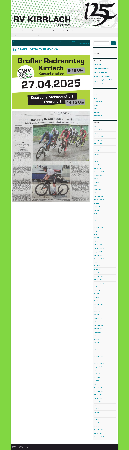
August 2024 (98, 175)
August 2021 (98, 252)
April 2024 (97, 182)
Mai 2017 (97, 342)
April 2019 (97, 297)
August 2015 (98, 402)
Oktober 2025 (98, 144)
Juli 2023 (96, 203)
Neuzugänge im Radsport (101, 68)
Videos (34, 31)
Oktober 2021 (98, 245)
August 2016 (98, 367)
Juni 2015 (97, 409)
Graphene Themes (26, 447)
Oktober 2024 (98, 168)
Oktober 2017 (98, 328)
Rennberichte (98, 112)
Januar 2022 (97, 241)
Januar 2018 (97, 321)
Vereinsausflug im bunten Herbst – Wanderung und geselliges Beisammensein (104, 82)
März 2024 (97, 185)
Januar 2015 (97, 422)
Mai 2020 (97, 266)
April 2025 (97, 157)
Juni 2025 (97, 150)
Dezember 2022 (98, 224)
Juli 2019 (96, 286)
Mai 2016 (97, 377)
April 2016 (97, 381)
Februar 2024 (98, 189)
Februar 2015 (98, 419)
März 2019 (97, 300)
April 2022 (97, 234)
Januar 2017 (97, 349)
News (96, 108)
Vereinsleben (98, 115)
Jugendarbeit (98, 101)
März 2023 (97, 217)
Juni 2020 (97, 262)
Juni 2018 (97, 311)
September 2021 (99, 248)
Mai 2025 (97, 154)
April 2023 (97, 213)
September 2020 (99, 259)
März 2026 (97, 126)
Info (95, 98)
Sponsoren (25, 31)
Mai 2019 (97, 293)
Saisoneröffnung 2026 (100, 72)
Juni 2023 (97, 206)
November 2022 (98, 227)
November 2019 (98, 276)
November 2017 (98, 325)
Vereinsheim (31, 35)
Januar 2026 (97, 133)
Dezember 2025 (98, 137)
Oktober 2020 (98, 255)
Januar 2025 (97, 164)
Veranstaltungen (78, 31)
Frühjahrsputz (98, 64)
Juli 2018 (96, 307)
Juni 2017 (97, 339)
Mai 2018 (97, 314)
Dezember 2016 (98, 353)
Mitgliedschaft (40, 35)
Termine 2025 (64, 31)
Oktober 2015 (98, 395)
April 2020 (97, 269)
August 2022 (98, 231)
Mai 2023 (97, 210)
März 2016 (97, 384)
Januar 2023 (97, 220)
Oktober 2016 (98, 360)
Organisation (22, 35)
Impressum (50, 35)
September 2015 (99, 398)
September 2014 (99, 436)
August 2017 (98, 332)
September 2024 (99, 171)
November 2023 (98, 196)
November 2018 (98, 304)
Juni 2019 (97, 290)
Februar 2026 (98, 130)
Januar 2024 (97, 192)
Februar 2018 (98, 318)
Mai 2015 (97, 412)
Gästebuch (43, 31)
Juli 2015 (96, 405)
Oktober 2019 (98, 280)
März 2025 (97, 161)
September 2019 (99, 283)
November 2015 (98, 391)
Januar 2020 (97, 273)
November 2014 (98, 429)
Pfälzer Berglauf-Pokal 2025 (102, 76)
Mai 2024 (97, 178)
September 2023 (99, 199)
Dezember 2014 (98, 426)
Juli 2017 (96, 335)
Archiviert (97, 94)
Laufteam (53, 31)
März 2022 (97, 238)
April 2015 (97, 416)
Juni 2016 (97, 374)
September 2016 (99, 363)
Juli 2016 (96, 370)
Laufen (96, 105)
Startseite (15, 31)
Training (14, 35)
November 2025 (98, 140)
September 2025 (99, 147)
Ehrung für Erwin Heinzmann (23, 42)
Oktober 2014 (98, 433)
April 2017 (97, 346)
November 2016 (98, 356)
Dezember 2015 (98, 388)
